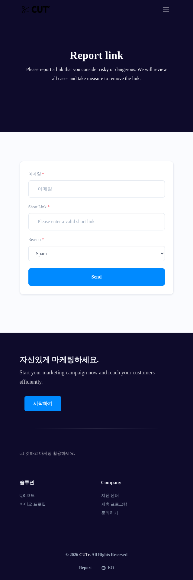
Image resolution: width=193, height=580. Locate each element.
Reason (36, 239)
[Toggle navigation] (166, 9)
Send (97, 276)
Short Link (39, 207)
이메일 (36, 174)
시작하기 (43, 403)
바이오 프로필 (33, 504)
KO (107, 567)
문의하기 (109, 513)
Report (85, 567)
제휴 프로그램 (114, 504)
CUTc (84, 554)
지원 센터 (110, 495)
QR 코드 (27, 495)
